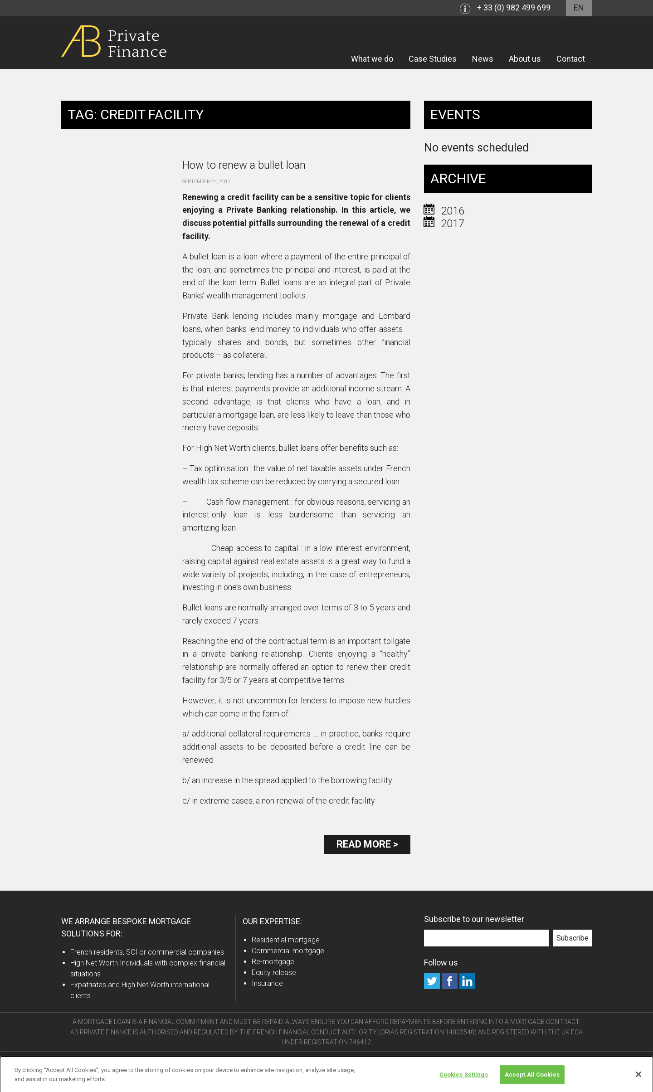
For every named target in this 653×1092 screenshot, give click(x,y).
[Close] (638, 1078)
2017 (452, 223)
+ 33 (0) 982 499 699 (514, 7)
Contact (570, 58)
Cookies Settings (463, 1077)
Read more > (367, 844)
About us (525, 58)
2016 (452, 211)
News (482, 58)
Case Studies (433, 58)
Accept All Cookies (532, 1077)
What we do (372, 58)
